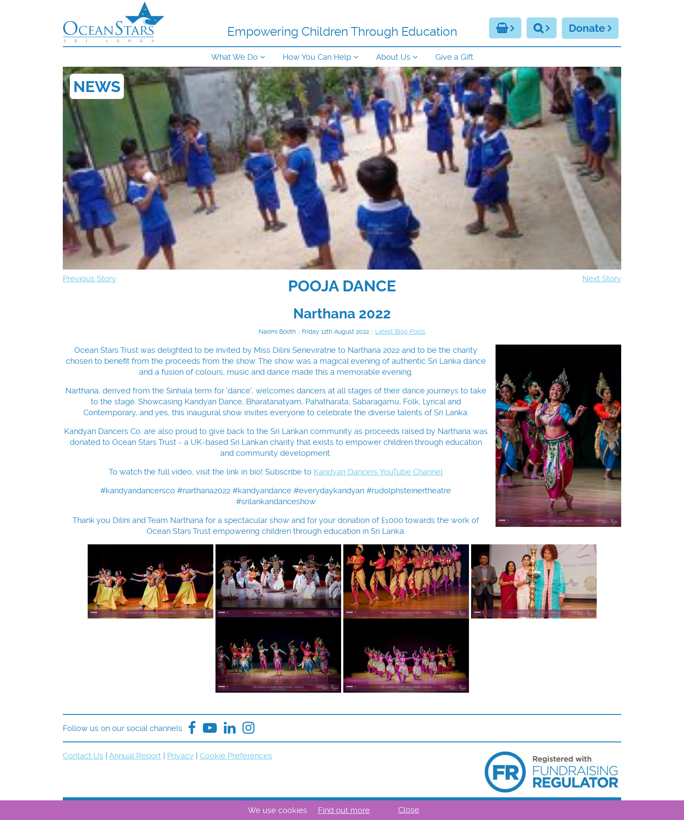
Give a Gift (454, 57)
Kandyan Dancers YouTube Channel (378, 471)
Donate (587, 28)
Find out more (344, 810)
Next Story (601, 278)
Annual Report (135, 755)
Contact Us (83, 755)
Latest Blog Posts (400, 331)
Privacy (180, 755)
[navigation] (342, 56)
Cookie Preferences (236, 755)
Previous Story (89, 278)
